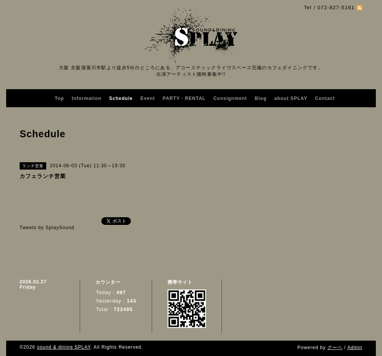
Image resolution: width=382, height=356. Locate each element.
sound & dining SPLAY (63, 347)
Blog (261, 98)
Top (59, 98)
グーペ (334, 347)
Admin (354, 347)
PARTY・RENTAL (184, 98)
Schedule (120, 98)
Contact (325, 98)
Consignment (230, 98)
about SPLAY (290, 98)
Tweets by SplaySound (47, 227)
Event (148, 98)
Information (86, 98)
